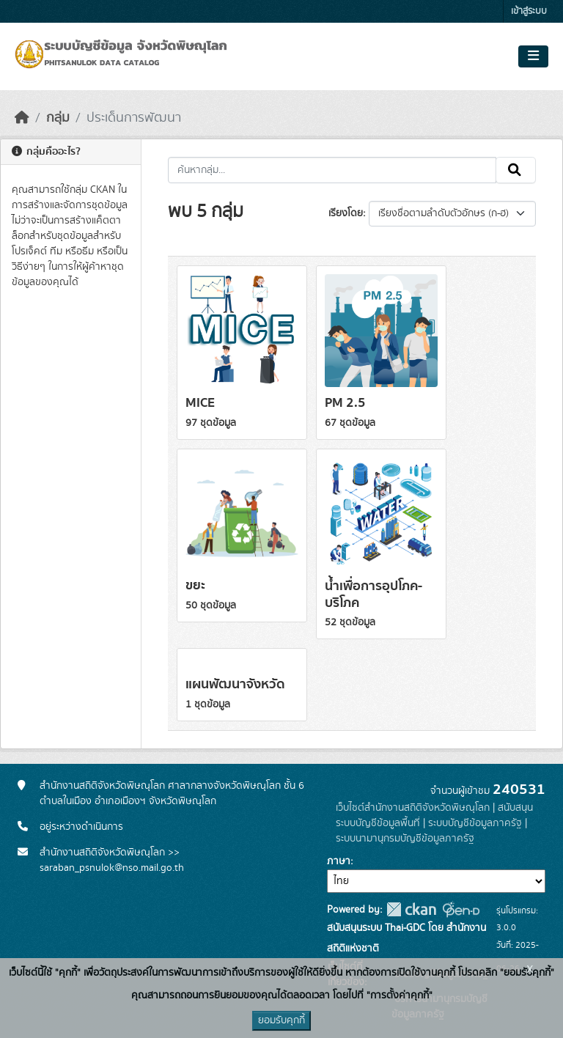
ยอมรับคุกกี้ (281, 1020)
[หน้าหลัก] (22, 118)
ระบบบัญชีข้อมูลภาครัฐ (475, 823)
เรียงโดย (345, 213)
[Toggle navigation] (533, 56)
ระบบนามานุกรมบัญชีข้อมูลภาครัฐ (405, 838)
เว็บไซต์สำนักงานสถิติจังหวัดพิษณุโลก (413, 807)
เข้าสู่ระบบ (529, 11)
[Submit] (516, 170)
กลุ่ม (58, 118)
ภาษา (338, 861)
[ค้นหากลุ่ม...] (332, 170)
